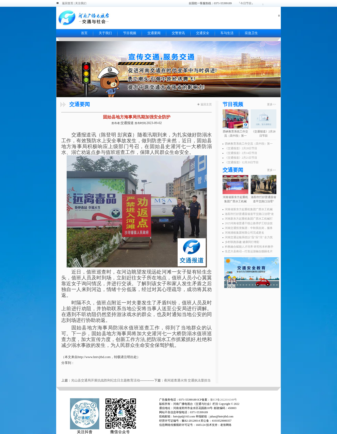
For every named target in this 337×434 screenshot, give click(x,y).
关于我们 (105, 33)
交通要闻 (154, 33)
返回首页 (67, 3)
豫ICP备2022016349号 (223, 399)
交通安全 (202, 33)
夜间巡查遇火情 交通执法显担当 (187, 380)
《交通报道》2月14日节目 (241, 153)
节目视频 (129, 33)
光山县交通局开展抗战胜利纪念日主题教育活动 (105, 380)
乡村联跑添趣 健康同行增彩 (242, 242)
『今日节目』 (246, 3)
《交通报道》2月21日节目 (241, 157)
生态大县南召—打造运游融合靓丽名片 (249, 251)
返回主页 (206, 104)
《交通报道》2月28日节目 (241, 148)
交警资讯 (178, 33)
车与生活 (227, 33)
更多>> (271, 104)
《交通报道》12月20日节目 (242, 162)
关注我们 (80, 3)
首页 (84, 33)
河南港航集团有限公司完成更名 (244, 232)
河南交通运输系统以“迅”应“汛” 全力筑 (249, 237)
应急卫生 (251, 33)
